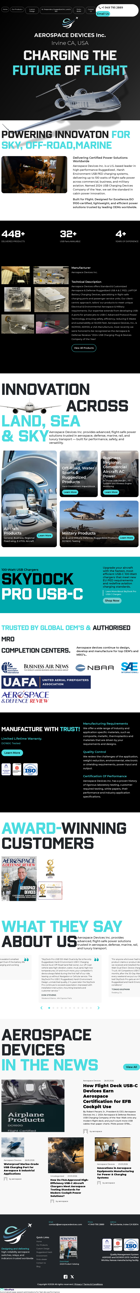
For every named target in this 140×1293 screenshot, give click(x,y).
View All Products (84, 348)
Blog (38, 1266)
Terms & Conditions (93, 1284)
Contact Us (41, 1263)
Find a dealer (41, 1259)
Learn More (44, 535)
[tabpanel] (70, 979)
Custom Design (42, 1249)
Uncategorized (57, 1176)
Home (39, 1241)
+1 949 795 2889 (111, 7)
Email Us (103, 13)
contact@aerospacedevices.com (65, 1224)
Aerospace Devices (92, 1081)
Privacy (78, 1284)
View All (131, 1067)
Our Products (42, 1245)
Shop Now (112, 600)
